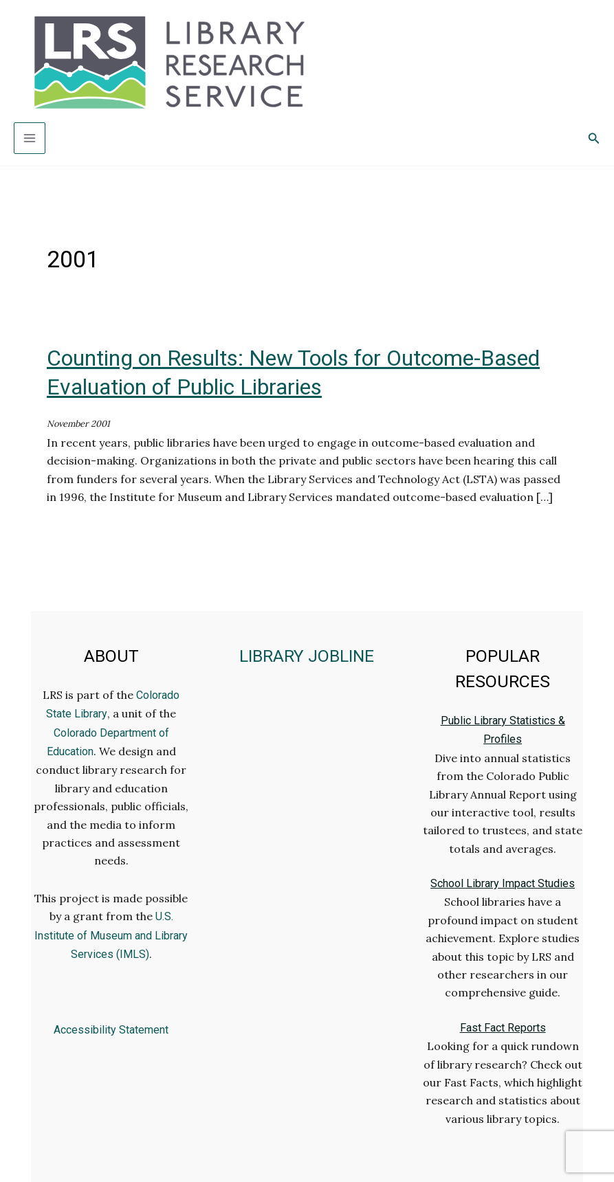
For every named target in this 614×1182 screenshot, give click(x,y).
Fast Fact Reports (503, 1027)
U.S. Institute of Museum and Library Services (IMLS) (111, 935)
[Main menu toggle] (29, 138)
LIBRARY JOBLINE (306, 656)
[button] (594, 138)
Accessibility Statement (111, 1029)
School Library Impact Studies (502, 883)
